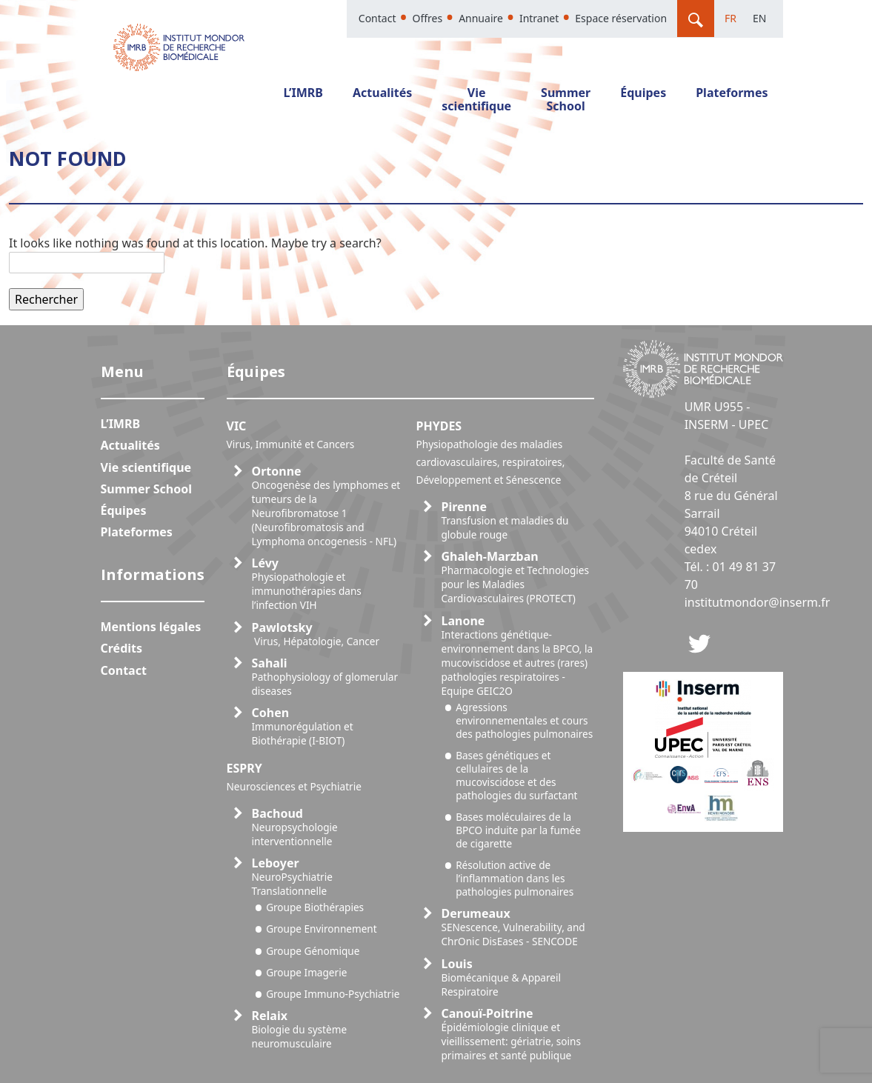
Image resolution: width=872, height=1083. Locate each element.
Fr (730, 18)
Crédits (122, 648)
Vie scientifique (476, 99)
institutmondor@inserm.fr (758, 602)
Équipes (643, 92)
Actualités (382, 92)
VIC (291, 434)
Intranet (539, 18)
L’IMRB (303, 92)
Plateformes (732, 92)
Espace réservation (621, 18)
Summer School (565, 99)
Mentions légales (151, 626)
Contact (377, 18)
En (759, 18)
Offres (427, 18)
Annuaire (481, 18)
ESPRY (294, 776)
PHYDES (490, 452)
